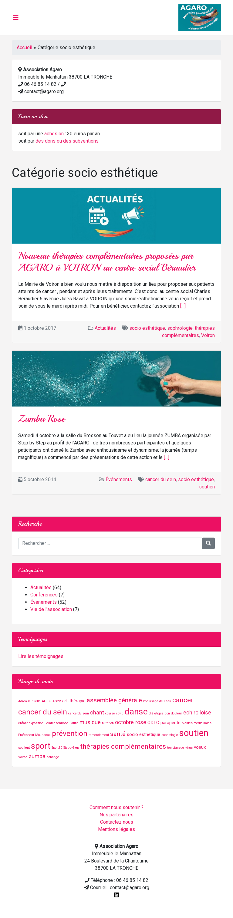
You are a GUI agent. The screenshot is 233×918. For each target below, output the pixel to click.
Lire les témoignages (40, 656)
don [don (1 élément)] (167, 713)
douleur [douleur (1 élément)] (176, 713)
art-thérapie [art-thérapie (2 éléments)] (74, 701)
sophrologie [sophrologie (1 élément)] (169, 735)
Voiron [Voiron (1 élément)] (22, 757)
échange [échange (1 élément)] (53, 757)
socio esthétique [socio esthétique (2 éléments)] (143, 734)
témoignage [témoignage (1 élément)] (175, 748)
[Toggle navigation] (15, 17)
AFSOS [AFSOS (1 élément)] (46, 701)
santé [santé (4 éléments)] (118, 733)
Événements (119, 479)
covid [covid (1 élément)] (119, 713)
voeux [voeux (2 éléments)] (200, 747)
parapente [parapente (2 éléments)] (170, 722)
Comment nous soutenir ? (116, 807)
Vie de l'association (51, 609)
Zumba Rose (41, 419)
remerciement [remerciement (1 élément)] (99, 735)
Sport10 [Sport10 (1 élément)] (57, 748)
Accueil (24, 47)
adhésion (54, 134)
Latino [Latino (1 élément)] (73, 723)
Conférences (44, 595)
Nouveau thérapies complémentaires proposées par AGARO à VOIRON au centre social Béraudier (106, 262)
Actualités (105, 328)
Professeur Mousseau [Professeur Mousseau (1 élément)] (34, 735)
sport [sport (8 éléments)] (40, 746)
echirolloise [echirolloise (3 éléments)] (197, 712)
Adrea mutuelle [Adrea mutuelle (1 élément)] (29, 701)
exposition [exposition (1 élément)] (36, 723)
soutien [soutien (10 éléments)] (193, 733)
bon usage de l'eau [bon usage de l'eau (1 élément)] (157, 701)
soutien (207, 487)
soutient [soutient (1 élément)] (24, 748)
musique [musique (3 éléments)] (90, 722)
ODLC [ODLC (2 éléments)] (153, 722)
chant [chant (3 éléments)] (97, 712)
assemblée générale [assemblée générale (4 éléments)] (114, 700)
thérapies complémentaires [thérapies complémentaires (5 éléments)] (123, 746)
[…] (183, 306)
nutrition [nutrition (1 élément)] (108, 723)
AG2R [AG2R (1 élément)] (56, 701)
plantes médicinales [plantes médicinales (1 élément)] (196, 723)
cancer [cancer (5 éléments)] (183, 700)
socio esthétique (147, 328)
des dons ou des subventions (67, 141)
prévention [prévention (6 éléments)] (69, 733)
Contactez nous (116, 822)
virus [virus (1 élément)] (189, 748)
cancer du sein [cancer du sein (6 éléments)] (42, 711)
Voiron (208, 335)
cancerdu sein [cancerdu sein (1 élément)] (78, 713)
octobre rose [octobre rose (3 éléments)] (130, 722)
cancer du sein (160, 479)
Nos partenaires (116, 815)
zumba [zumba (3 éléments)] (37, 756)
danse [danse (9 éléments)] (136, 712)
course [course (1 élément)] (110, 713)
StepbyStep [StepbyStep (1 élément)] (71, 748)
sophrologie (180, 328)
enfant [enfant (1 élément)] (23, 723)
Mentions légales (116, 829)
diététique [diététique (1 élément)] (156, 713)
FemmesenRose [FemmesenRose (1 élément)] (56, 723)
